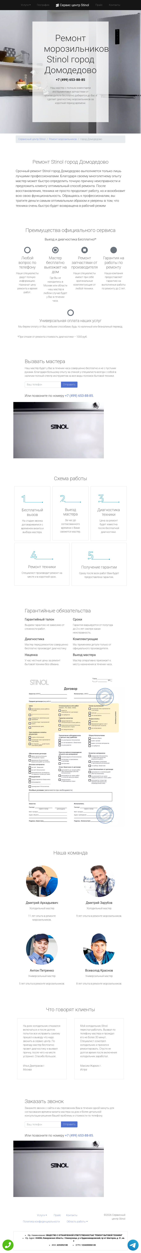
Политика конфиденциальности (41, 1221)
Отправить (69, 384)
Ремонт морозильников (63, 139)
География (43, 4)
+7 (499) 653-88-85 (70, 80)
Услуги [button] (25, 4)
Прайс (99, 4)
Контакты (114, 4)
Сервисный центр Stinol (32, 139)
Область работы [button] (76, 1221)
